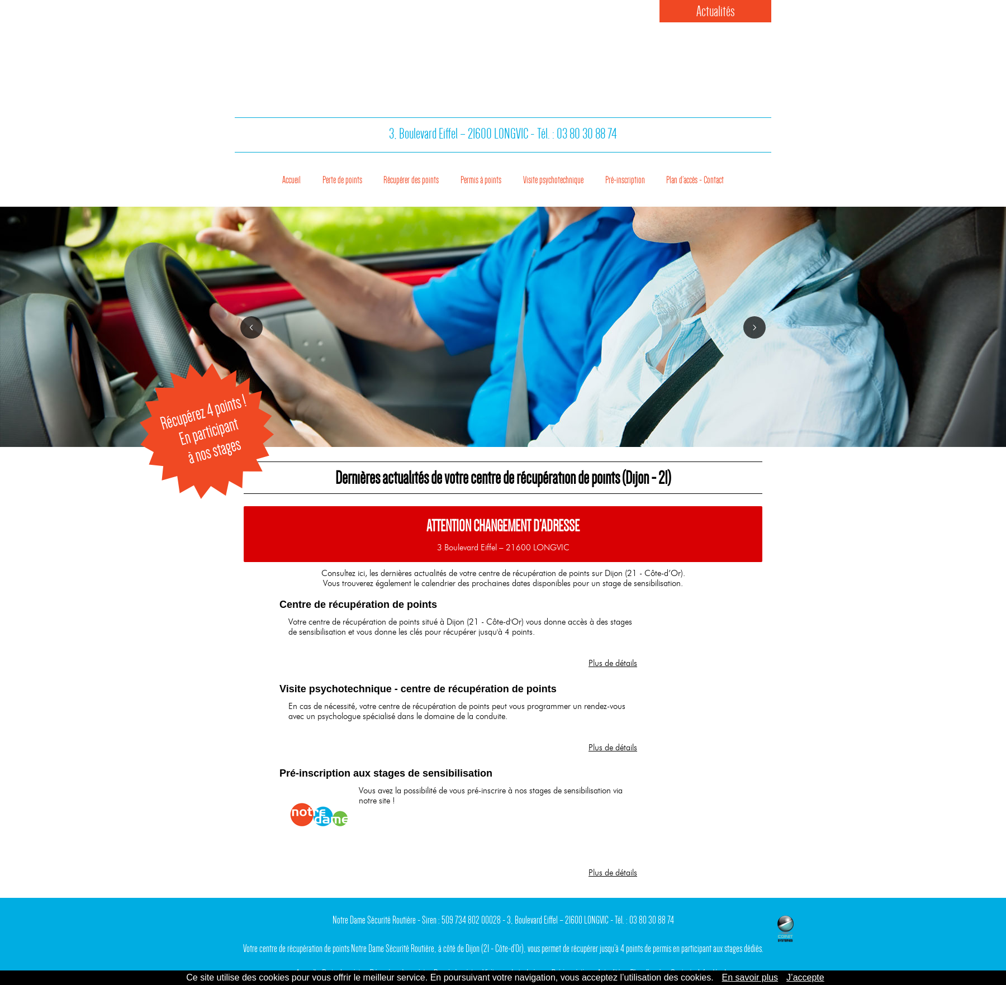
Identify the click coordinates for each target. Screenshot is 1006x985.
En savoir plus (750, 977)
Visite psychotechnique (556, 177)
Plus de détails (613, 663)
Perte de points (309, 177)
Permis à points (471, 177)
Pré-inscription (640, 177)
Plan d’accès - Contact (723, 177)
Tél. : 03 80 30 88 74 (577, 139)
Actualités (715, 11)
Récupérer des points (389, 177)
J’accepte (805, 977)
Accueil (254, 177)
